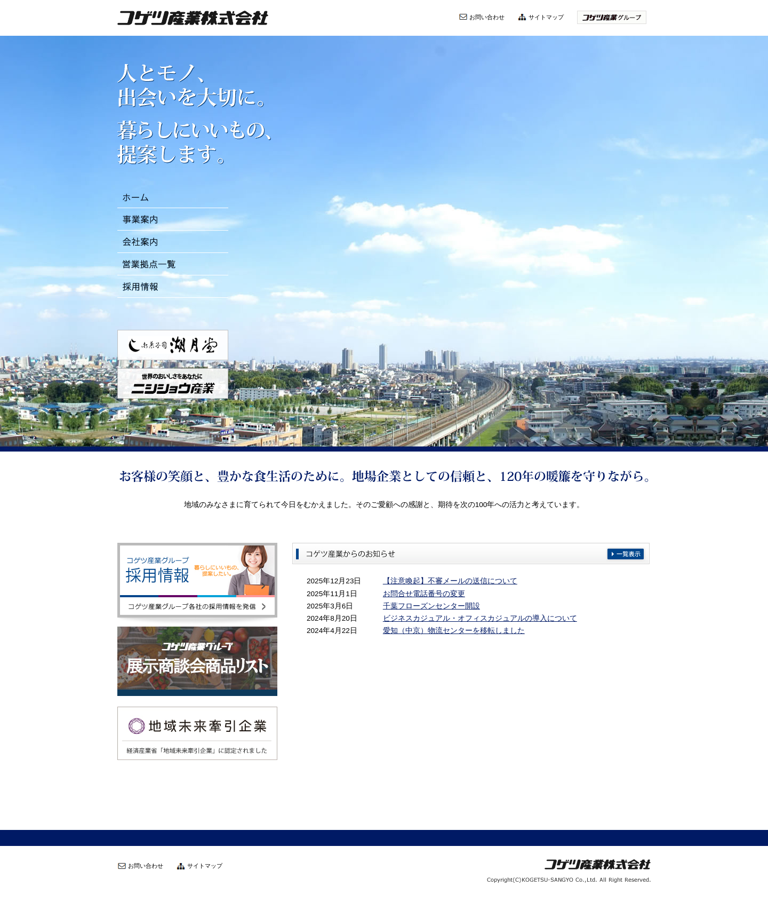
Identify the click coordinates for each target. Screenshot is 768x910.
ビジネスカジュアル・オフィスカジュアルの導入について (480, 618)
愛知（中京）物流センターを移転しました (454, 631)
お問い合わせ (487, 17)
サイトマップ (546, 17)
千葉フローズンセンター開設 (431, 606)
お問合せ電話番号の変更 (424, 594)
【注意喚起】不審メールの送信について (450, 581)
